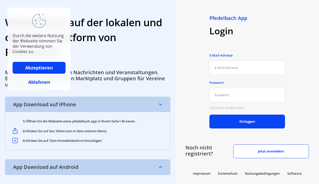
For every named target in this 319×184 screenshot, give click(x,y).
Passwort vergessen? (226, 107)
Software (294, 173)
